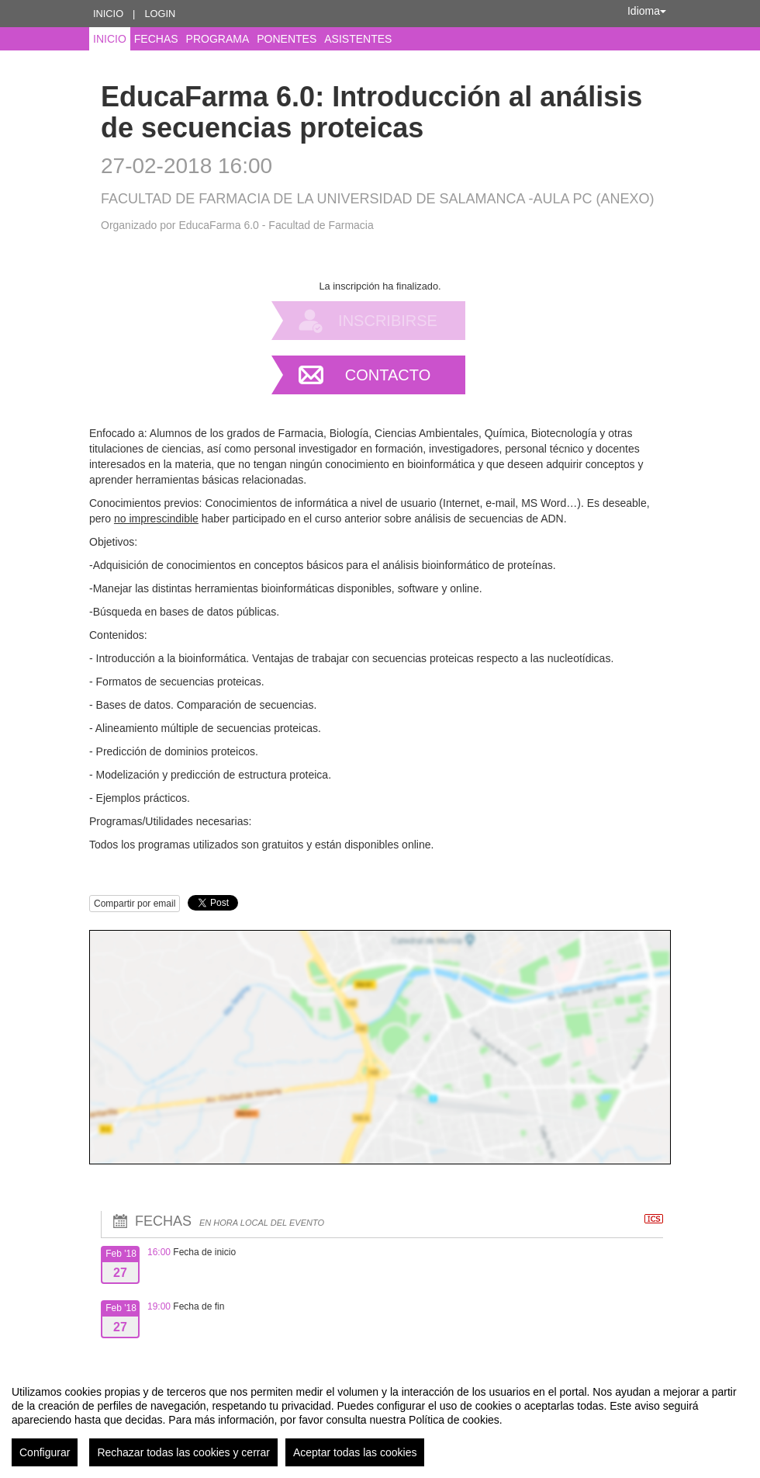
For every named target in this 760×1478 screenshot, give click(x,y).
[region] (380, 1420)
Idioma (646, 11)
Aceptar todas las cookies (355, 1452)
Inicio (108, 13)
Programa (218, 39)
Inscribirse (387, 320)
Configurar (44, 1452)
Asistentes (358, 39)
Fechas (156, 39)
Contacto (387, 374)
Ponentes (286, 39)
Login (159, 13)
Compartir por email (134, 903)
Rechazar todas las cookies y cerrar (183, 1452)
